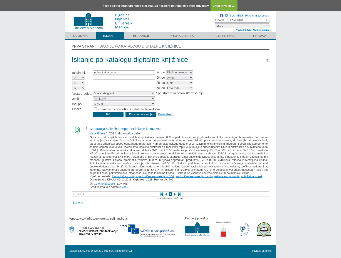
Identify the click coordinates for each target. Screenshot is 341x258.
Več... (125, 187)
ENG (240, 15)
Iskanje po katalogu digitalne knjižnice (139, 46)
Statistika (225, 36)
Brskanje (141, 36)
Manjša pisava (261, 29)
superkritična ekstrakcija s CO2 (154, 176)
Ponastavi (165, 114)
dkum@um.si (124, 250)
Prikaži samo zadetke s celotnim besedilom (128, 109)
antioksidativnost (251, 176)
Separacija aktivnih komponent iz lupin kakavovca (125, 129)
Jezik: (76, 99)
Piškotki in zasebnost (257, 15)
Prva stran (83, 46)
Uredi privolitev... (224, 5)
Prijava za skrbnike (261, 250)
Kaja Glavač (98, 133)
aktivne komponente (226, 176)
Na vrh (78, 202)
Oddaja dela (182, 36)
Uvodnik (80, 36)
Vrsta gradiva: (82, 93)
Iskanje (110, 36)
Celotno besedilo (104, 183)
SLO (232, 15)
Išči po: (77, 104)
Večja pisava (243, 29)
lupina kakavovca (123, 176)
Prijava (259, 36)
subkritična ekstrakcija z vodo (194, 176)
